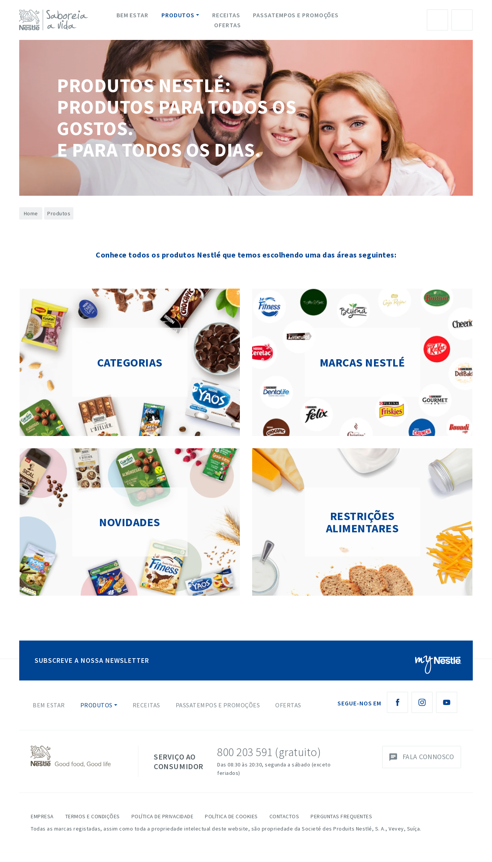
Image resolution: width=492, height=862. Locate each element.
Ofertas (227, 25)
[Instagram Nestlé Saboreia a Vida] (422, 702)
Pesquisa (462, 20)
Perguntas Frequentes (341, 816)
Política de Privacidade (162, 816)
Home (31, 213)
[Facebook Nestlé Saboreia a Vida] (397, 702)
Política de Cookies (231, 816)
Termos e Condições (92, 816)
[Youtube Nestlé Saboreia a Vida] (446, 702)
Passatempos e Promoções (296, 15)
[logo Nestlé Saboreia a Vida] (55, 20)
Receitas (226, 15)
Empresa (42, 816)
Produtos (177, 15)
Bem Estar (132, 15)
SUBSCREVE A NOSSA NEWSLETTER (92, 660)
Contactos (284, 816)
